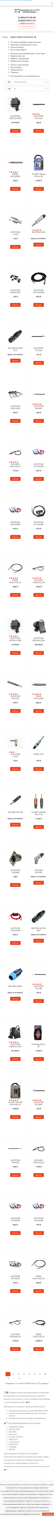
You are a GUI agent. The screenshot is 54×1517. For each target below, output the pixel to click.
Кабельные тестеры (20, 61)
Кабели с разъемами (20, 58)
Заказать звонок (27, 26)
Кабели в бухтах (18, 56)
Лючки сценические (20, 65)
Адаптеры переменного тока (24, 44)
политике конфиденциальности (26, 1514)
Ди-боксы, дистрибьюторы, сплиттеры (28, 53)
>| (19, 1378)
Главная (5, 37)
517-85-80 (27, 17)
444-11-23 (27, 20)
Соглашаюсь (48, 1514)
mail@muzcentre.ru (27, 23)
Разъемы (15, 72)
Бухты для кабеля (18, 49)
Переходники (17, 70)
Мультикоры (16, 67)
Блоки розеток (17, 47)
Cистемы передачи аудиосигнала (26, 42)
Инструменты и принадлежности (25, 76)
